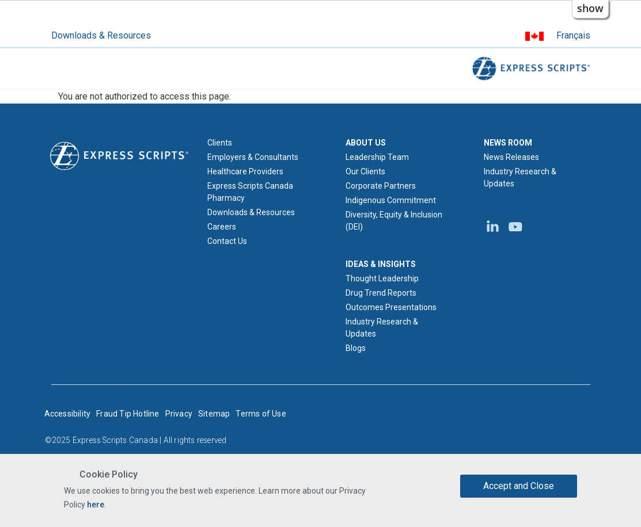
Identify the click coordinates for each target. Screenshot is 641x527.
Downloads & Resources (101, 35)
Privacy (178, 413)
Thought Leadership (382, 278)
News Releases (511, 157)
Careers (221, 226)
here (95, 504)
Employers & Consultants (252, 157)
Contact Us (227, 241)
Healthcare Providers (245, 171)
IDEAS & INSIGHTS (381, 264)
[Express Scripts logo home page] (119, 155)
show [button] (590, 8)
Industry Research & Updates (382, 327)
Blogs (356, 348)
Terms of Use (261, 413)
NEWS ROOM (508, 142)
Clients (219, 142)
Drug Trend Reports (381, 292)
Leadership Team (377, 157)
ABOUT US (366, 142)
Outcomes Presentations (391, 307)
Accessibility (67, 413)
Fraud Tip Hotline (127, 413)
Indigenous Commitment (391, 200)
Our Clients (365, 171)
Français (573, 35)
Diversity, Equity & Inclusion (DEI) (394, 220)
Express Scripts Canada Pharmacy (250, 192)
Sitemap (214, 413)
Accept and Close (518, 485)
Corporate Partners (381, 185)
